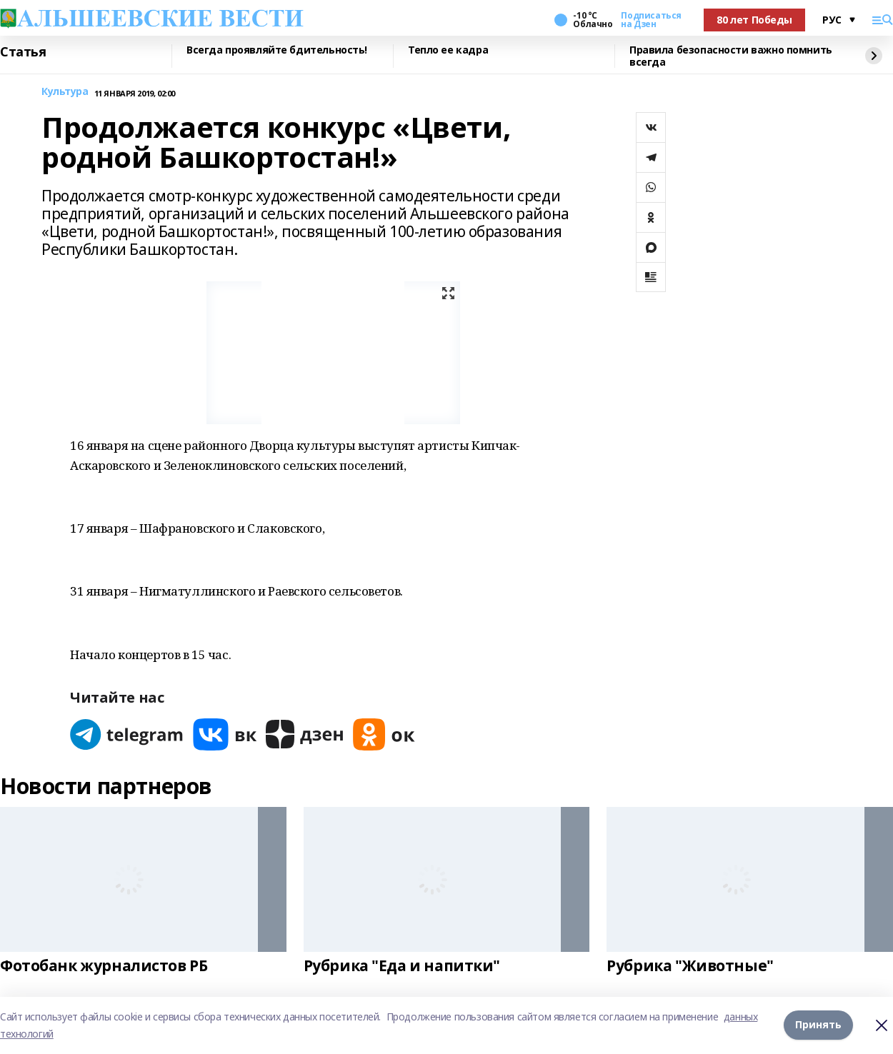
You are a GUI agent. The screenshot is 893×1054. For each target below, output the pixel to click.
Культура (65, 92)
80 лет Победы (754, 19)
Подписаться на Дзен (651, 20)
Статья (23, 52)
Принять (818, 1025)
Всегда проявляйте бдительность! (276, 50)
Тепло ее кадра (448, 50)
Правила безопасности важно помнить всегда (730, 56)
